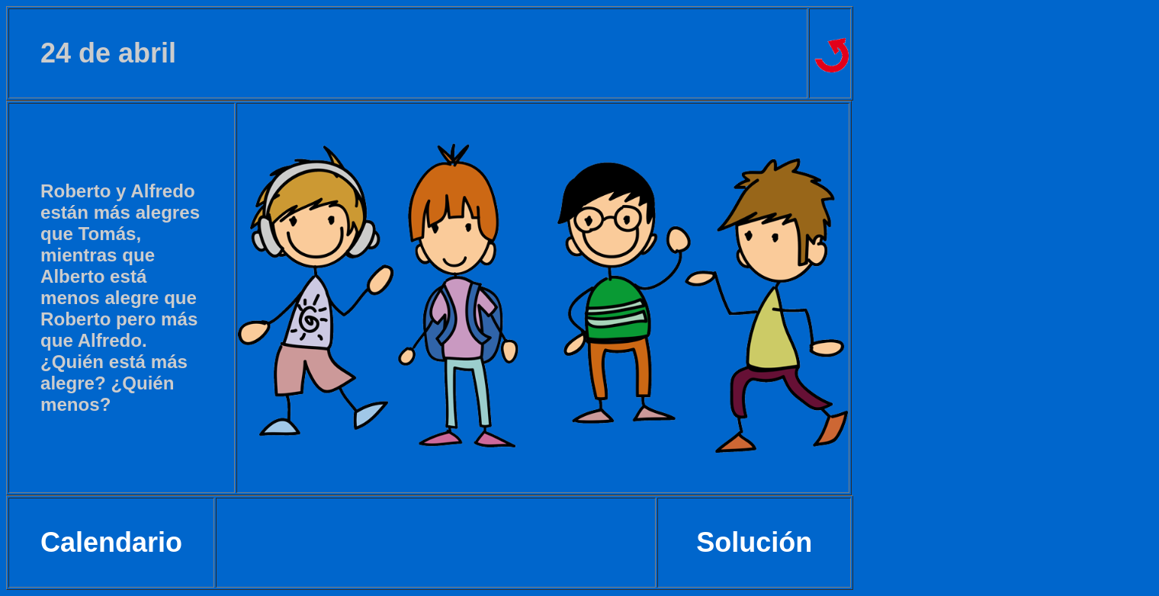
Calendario (111, 542)
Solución (754, 542)
